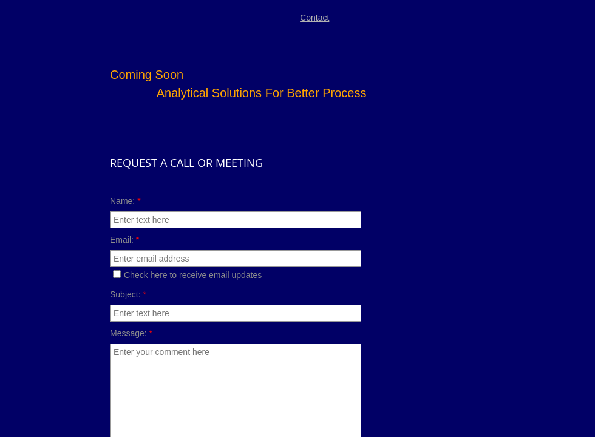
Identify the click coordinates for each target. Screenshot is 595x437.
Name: (125, 201)
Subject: (128, 294)
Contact (314, 17)
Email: (124, 240)
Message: (131, 333)
